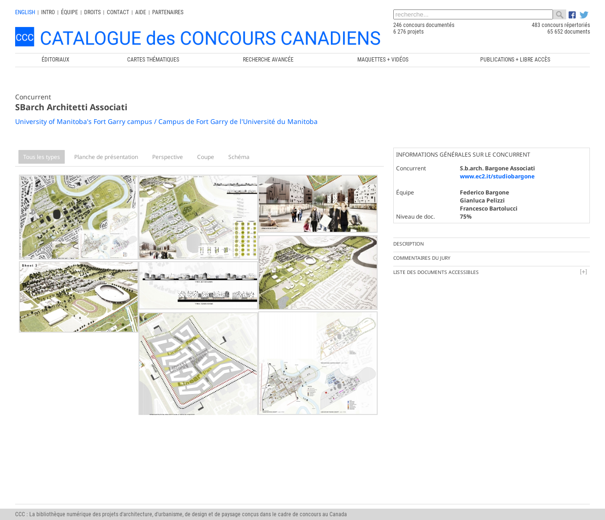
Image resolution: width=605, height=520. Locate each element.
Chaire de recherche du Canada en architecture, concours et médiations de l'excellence (304, 492)
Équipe (69, 12)
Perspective (167, 157)
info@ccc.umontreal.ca (42, 505)
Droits (92, 12)
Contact (118, 12)
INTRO (48, 12)
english (25, 12)
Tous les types (41, 157)
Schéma (239, 157)
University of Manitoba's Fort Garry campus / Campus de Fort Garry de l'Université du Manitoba (166, 121)
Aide (140, 12)
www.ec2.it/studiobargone (497, 176)
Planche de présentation (106, 157)
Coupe (205, 157)
